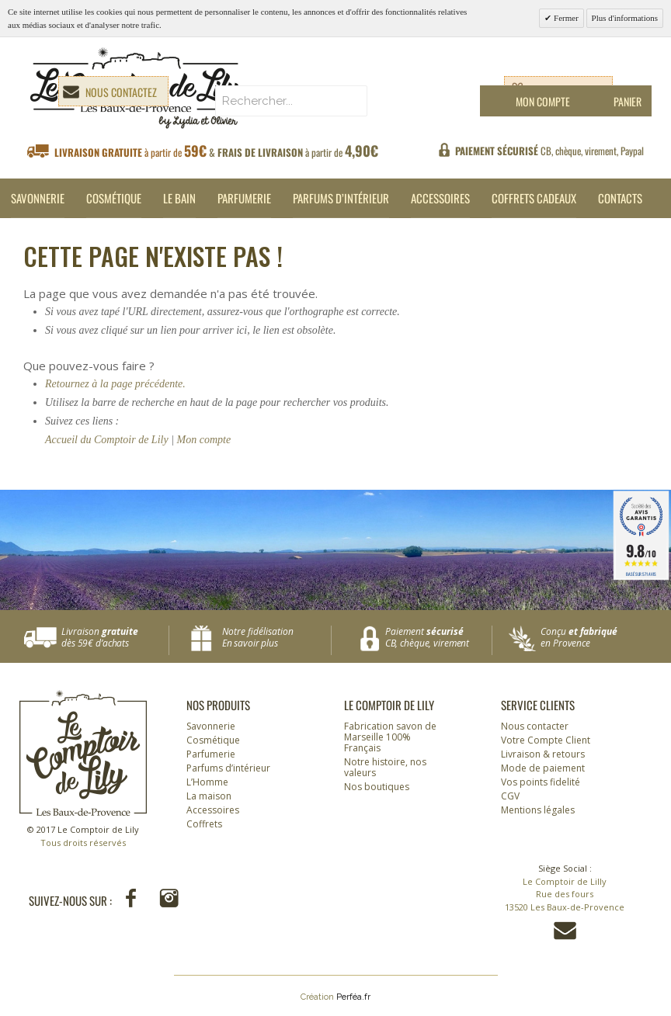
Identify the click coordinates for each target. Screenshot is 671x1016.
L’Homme (207, 782)
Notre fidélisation (272, 638)
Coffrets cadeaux (534, 197)
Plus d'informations (625, 18)
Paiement (438, 638)
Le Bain (179, 197)
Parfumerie (244, 197)
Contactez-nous (565, 930)
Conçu (594, 638)
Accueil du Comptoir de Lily (107, 440)
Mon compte (204, 440)
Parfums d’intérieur (341, 197)
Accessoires (440, 197)
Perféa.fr (353, 997)
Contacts (620, 197)
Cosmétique (113, 197)
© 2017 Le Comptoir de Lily (83, 836)
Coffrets (204, 823)
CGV (510, 796)
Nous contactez (121, 92)
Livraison (115, 638)
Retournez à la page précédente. (115, 384)
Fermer (565, 18)
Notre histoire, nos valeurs (385, 767)
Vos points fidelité (540, 782)
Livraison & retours (543, 754)
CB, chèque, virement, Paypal (549, 150)
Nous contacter (534, 726)
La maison (208, 796)
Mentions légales (538, 810)
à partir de (216, 151)
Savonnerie (37, 197)
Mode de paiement (543, 768)
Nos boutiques (376, 786)
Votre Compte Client (545, 740)
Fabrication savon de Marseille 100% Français (390, 737)
